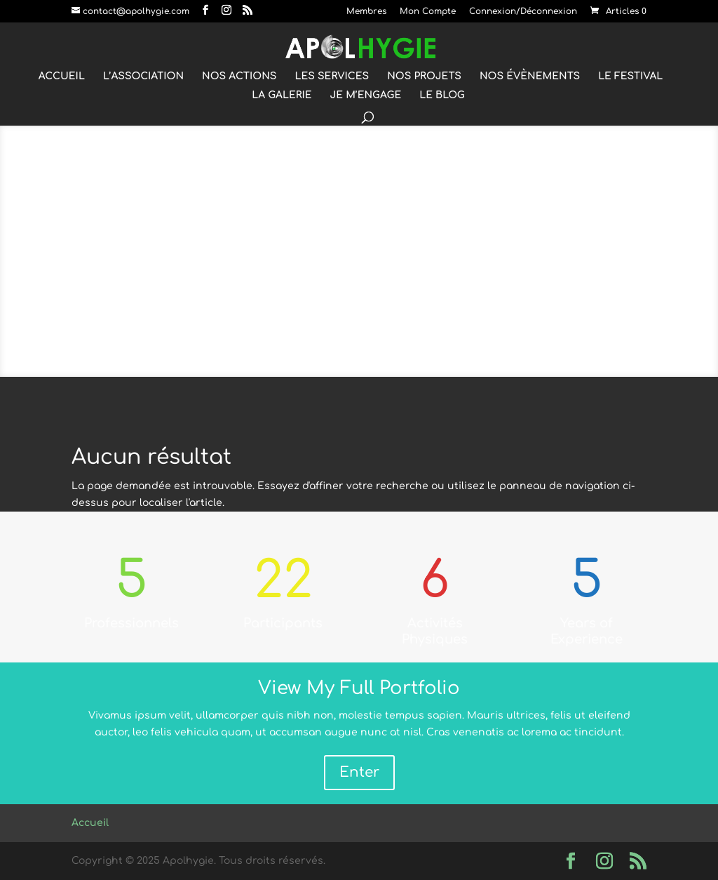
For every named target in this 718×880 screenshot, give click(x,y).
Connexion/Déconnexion (523, 11)
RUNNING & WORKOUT (359, 258)
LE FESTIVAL (630, 76)
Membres (366, 11)
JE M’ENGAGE (366, 95)
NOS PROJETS (424, 76)
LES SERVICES (331, 76)
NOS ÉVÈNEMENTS (530, 76)
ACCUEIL (62, 76)
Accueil (90, 823)
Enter (359, 772)
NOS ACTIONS (239, 76)
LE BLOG (442, 95)
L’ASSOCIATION (143, 76)
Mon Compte (428, 11)
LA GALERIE (281, 95)
